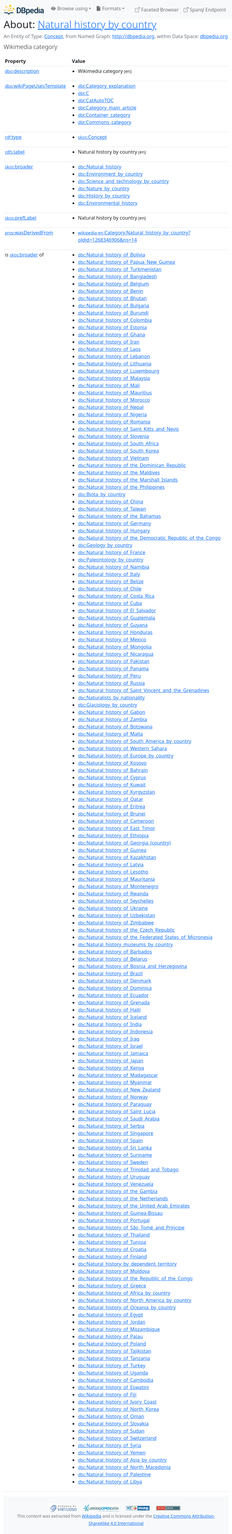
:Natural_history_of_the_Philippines (121, 487)
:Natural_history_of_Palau (110, 1336)
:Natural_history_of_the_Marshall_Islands (128, 479)
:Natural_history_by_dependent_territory (127, 1264)
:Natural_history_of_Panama (113, 668)
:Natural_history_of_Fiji (107, 1394)
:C (83, 93)
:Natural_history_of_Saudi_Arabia (119, 1118)
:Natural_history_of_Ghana (111, 334)
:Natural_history (99, 166)
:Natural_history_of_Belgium (113, 283)
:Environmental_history (107, 203)
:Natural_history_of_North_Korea (118, 1409)
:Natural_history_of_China (110, 501)
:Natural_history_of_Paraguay (115, 1104)
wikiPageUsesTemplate (35, 86)
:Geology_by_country (105, 545)
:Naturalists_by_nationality (111, 697)
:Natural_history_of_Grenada (114, 1002)
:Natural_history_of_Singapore (115, 1133)
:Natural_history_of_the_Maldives (119, 472)
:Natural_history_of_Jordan (111, 1322)
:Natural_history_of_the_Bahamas (119, 516)
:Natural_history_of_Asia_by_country (122, 1460)
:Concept (92, 137)
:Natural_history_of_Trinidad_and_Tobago (128, 1169)
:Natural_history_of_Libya (110, 1481)
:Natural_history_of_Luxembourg (118, 371)
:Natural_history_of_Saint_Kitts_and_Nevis (128, 429)
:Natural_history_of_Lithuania (114, 363)
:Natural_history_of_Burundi (113, 312)
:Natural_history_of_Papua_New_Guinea (126, 262)
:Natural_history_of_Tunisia (112, 1242)
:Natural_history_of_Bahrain (113, 770)
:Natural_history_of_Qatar (110, 799)
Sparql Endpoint (205, 9)
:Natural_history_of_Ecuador (113, 995)
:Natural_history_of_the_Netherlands (123, 1198)
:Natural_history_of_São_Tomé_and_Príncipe (131, 1227)
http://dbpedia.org (133, 36)
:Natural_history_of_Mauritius (115, 392)
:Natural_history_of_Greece (112, 1285)
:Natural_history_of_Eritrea (111, 806)
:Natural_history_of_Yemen (112, 1452)
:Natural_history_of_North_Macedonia (124, 1467)
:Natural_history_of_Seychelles (115, 901)
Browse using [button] (69, 8)
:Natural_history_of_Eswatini (113, 1387)
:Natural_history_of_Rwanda (113, 893)
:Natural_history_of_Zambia (112, 719)
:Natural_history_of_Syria (109, 1445)
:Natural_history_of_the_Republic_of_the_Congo (135, 1278)
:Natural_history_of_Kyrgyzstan (116, 792)
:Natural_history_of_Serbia (111, 1126)
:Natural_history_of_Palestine (114, 1474)
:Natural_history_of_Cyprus (112, 777)
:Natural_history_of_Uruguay (114, 1176)
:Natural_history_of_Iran (108, 342)
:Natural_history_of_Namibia (113, 567)
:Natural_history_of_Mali (109, 385)
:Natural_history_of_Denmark (114, 980)
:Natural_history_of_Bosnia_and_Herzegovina (132, 966)
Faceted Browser (157, 9)
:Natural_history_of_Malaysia (114, 378)
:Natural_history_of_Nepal (110, 407)
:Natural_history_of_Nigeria (112, 414)
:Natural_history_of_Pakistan (113, 661)
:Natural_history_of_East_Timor (116, 828)
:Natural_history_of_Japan (110, 1060)
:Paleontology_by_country (110, 559)
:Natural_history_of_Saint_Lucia (117, 1111)
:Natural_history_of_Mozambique (119, 1329)
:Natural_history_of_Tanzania (114, 1358)
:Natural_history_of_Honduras (115, 632)
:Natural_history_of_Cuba (110, 603)
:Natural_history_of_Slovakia (113, 1423)
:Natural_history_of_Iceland (112, 1017)
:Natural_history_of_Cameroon (116, 821)
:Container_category (104, 115)
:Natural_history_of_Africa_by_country (124, 1293)
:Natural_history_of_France (111, 552)
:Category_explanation (106, 86)
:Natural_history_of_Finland (112, 1256)
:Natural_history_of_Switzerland (117, 1438)
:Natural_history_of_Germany (114, 523)
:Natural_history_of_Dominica (115, 988)
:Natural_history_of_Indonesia (115, 1031)
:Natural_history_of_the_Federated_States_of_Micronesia (145, 937)
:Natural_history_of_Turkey (111, 1365)
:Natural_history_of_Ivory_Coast (117, 1401)
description (22, 71)
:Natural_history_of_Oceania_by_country (127, 1307)
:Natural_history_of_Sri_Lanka (115, 1147)
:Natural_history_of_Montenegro (118, 886)
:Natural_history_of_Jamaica (113, 1053)
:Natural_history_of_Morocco (114, 400)
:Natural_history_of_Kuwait (112, 784)
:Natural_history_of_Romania (114, 421)
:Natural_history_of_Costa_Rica (116, 596)
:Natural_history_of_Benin (110, 291)
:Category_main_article (107, 107)
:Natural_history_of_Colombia (115, 320)
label (15, 152)
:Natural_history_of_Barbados (115, 951)
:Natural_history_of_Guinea (112, 850)
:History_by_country (104, 195)
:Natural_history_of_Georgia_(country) (124, 842)
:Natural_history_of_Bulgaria (113, 305)
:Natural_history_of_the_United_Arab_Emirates (134, 1205)
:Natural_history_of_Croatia (112, 1249)
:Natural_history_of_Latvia (110, 864)
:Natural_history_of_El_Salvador (117, 610)
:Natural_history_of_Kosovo (112, 763)
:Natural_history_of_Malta (110, 734)
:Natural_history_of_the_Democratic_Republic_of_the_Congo (149, 538)
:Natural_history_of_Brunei (111, 813)
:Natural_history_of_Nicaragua (115, 654)
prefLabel (20, 217)
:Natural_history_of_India (110, 1024)
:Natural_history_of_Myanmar (115, 1082)
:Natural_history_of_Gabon (111, 712)
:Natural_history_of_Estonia (112, 327)
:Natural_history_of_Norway (113, 1097)
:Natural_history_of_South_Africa (118, 443)
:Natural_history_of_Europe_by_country (125, 755)
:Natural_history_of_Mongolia (115, 646)
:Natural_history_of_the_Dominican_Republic (132, 465)
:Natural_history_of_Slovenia (113, 436)
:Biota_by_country (101, 494)
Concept (53, 36)
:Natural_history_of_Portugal (114, 1220)
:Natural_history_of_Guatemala (116, 617)
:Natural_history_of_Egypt (110, 1314)
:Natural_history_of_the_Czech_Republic (126, 930)
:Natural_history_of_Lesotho (113, 871)
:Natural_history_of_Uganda (113, 1372)
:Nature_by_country (103, 188)
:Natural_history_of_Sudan (111, 1431)
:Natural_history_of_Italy (109, 574)
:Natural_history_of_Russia (111, 683)
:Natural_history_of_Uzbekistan (116, 915)
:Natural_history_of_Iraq (108, 1038)
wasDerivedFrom (29, 232)
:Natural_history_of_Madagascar (118, 1075)
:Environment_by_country (110, 174)
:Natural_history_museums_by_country (125, 944)
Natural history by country (97, 24)
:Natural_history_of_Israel (110, 1046)
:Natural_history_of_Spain (110, 1140)
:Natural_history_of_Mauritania (116, 879)
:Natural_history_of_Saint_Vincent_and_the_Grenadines (143, 690)
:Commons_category (104, 122)
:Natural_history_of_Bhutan (112, 298)
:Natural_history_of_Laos (109, 349)
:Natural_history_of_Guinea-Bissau (120, 1213)
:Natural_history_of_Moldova (114, 1271)
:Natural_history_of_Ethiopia (113, 835)
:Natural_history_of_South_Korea (118, 450)
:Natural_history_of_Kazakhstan (117, 857)
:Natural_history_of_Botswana (115, 726)
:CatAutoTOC (96, 100)
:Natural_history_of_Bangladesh (117, 276)
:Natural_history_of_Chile (109, 588)
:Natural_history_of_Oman (111, 1416)
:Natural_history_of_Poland (112, 1343)
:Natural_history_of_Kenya (111, 1068)
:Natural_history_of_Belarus (112, 959)
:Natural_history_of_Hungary (114, 530)
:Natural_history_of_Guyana (112, 625)
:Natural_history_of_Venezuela (115, 1184)
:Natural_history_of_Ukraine (113, 908)
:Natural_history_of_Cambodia (115, 1380)
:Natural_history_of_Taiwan (112, 508)
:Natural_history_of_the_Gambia (117, 1191)
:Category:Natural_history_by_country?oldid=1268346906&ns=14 (134, 236)
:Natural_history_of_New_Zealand (119, 1089)
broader (19, 166)
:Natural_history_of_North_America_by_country (134, 1300)
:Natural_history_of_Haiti (109, 1009)
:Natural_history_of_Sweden (113, 1162)
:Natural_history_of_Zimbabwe (116, 922)
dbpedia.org (214, 36)
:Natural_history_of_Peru (109, 675)
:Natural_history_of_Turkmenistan (119, 269)
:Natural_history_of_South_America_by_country (134, 741)
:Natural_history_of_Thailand (114, 1234)
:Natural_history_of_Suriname (115, 1155)
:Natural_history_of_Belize (110, 581)
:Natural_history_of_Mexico (112, 639)
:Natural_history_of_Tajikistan (114, 1351)
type (13, 137)
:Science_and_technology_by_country (123, 181)
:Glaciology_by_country (107, 705)
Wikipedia (91, 1516)
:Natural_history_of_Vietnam (113, 458)
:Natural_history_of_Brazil (110, 973)
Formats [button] (108, 8)
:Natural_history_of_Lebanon (114, 356)
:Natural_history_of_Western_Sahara (122, 748)
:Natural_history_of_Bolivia (111, 254)
